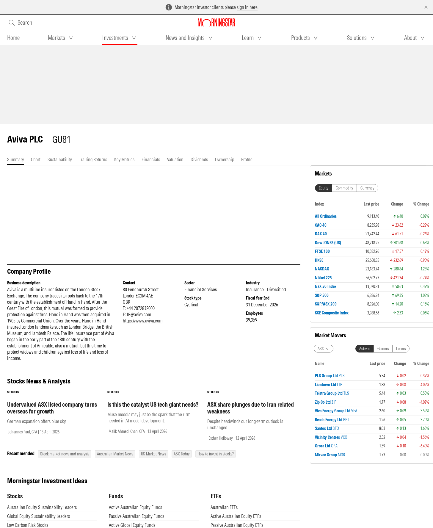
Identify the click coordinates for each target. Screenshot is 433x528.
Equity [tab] (323, 188)
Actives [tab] (364, 348)
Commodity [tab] (344, 188)
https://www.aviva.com (142, 321)
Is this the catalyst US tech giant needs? (152, 404)
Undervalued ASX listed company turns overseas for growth (52, 408)
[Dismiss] (426, 7)
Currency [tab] (367, 188)
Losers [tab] (401, 348)
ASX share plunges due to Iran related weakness (250, 408)
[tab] (13, 37)
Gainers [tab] (383, 348)
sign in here (247, 7)
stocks (13, 392)
